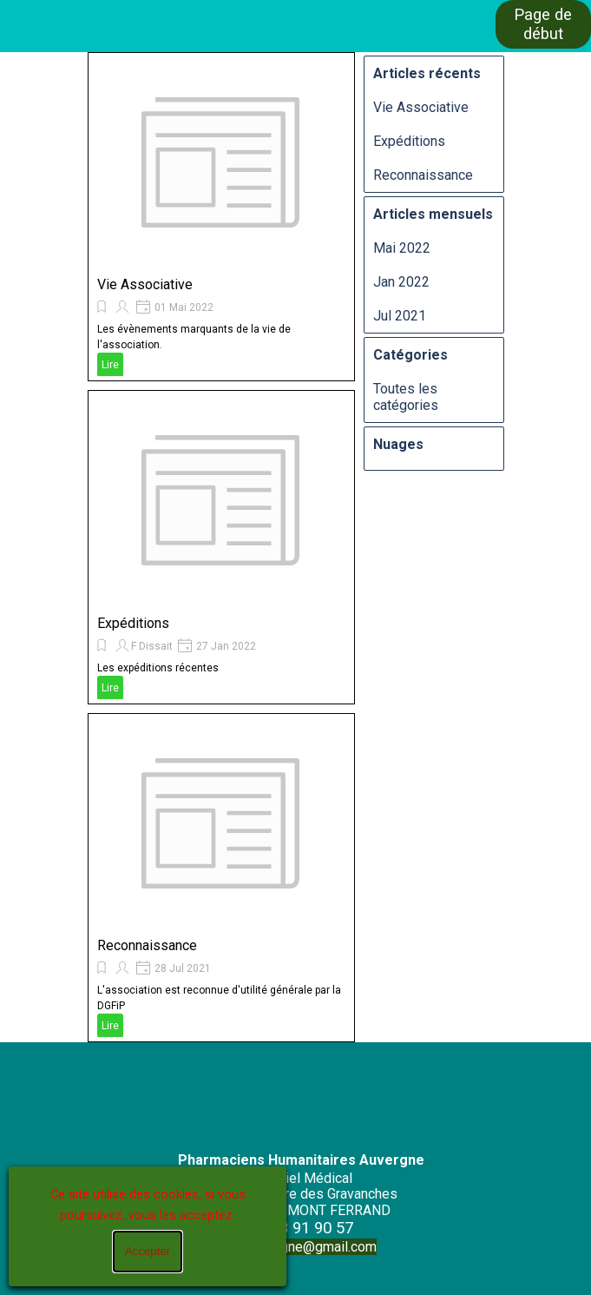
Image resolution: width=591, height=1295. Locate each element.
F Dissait (152, 646)
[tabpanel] (301, 1192)
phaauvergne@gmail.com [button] (301, 1247)
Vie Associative (145, 284)
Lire (110, 365)
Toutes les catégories (405, 396)
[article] (221, 216)
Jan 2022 (401, 282)
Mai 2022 (401, 248)
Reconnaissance (147, 945)
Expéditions (133, 623)
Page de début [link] (543, 24)
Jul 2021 (399, 315)
